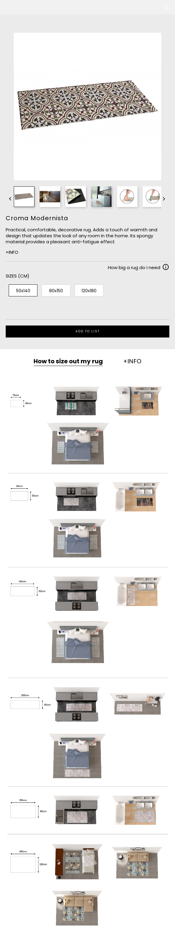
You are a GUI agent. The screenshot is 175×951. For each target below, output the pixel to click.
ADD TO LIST (88, 331)
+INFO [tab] (132, 361)
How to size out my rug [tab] (68, 361)
